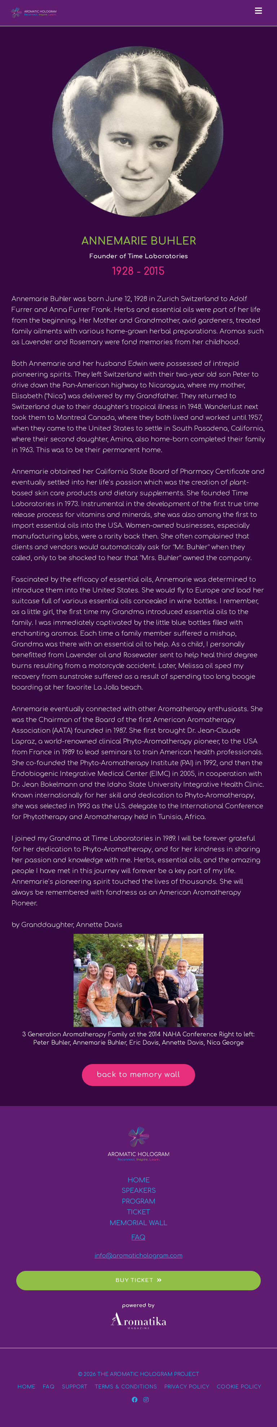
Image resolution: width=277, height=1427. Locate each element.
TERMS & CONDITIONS (126, 1387)
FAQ (138, 1237)
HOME (139, 1180)
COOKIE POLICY (239, 1387)
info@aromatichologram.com (138, 1256)
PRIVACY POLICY (187, 1387)
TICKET (138, 1212)
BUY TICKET (138, 1280)
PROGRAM (138, 1201)
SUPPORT (75, 1387)
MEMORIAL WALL (138, 1223)
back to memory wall (138, 1075)
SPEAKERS (139, 1190)
